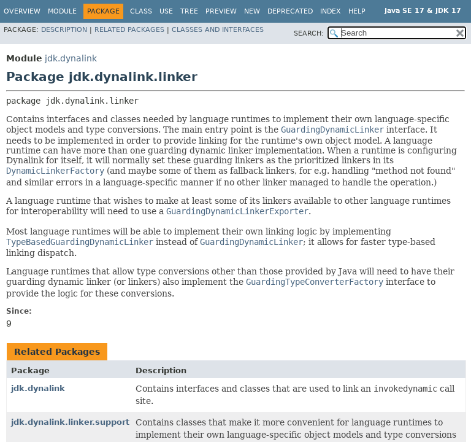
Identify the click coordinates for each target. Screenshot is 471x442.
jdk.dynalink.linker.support (70, 422)
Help (357, 11)
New (252, 11)
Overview (22, 11)
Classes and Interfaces (218, 30)
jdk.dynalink (71, 58)
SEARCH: (309, 33)
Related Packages (129, 30)
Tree (189, 11)
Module (62, 11)
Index (330, 11)
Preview (221, 11)
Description (64, 30)
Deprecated (290, 11)
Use (166, 11)
